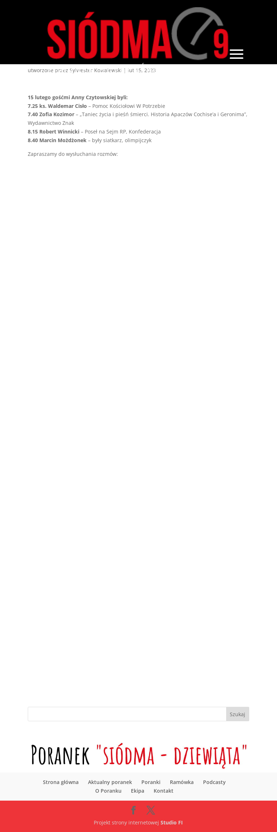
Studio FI (172, 822)
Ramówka (182, 782)
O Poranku (108, 790)
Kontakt (163, 790)
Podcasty (214, 782)
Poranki (151, 782)
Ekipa (137, 790)
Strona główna (61, 782)
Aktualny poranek (110, 782)
